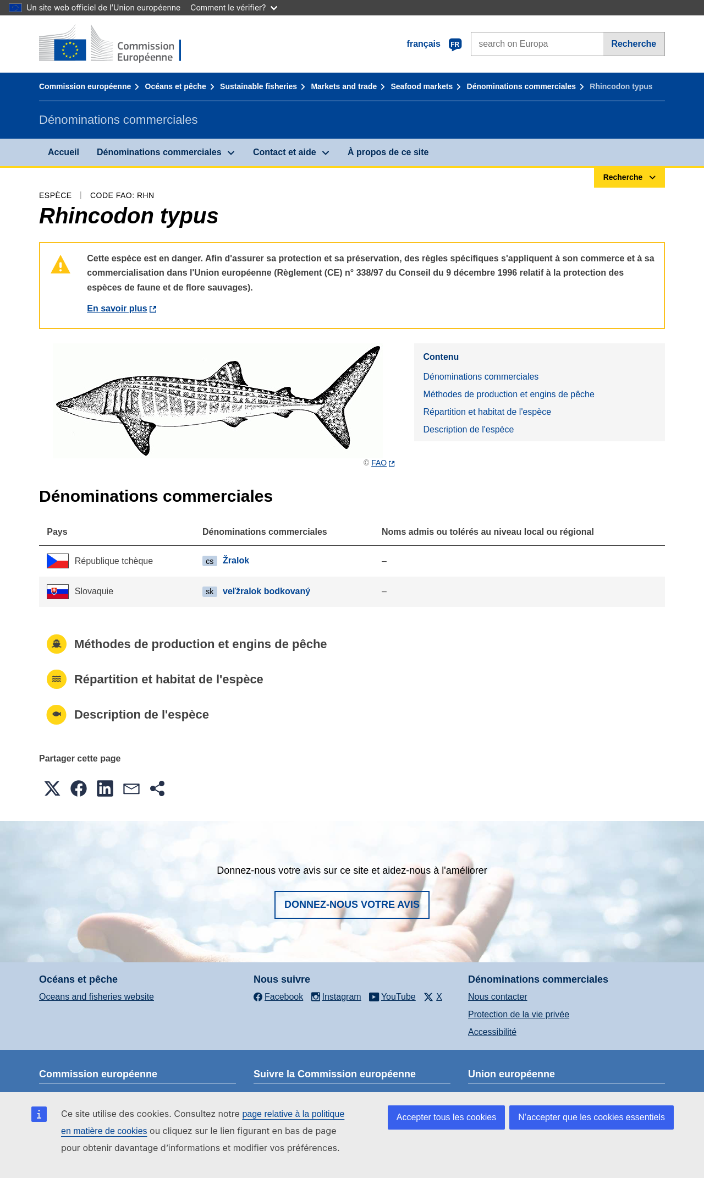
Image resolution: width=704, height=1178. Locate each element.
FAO (379, 462)
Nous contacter (497, 996)
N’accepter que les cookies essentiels (591, 1117)
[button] (52, 788)
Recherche (633, 43)
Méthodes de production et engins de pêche (508, 394)
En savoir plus (117, 308)
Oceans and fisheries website (96, 996)
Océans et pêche (175, 86)
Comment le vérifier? (233, 7)
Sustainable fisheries (258, 86)
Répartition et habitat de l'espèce (487, 412)
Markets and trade (344, 86)
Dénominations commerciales (521, 86)
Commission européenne (85, 86)
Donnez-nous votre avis (352, 904)
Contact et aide (284, 152)
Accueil (63, 152)
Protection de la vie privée (518, 1014)
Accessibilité (492, 1032)
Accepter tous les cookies (446, 1117)
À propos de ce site (388, 152)
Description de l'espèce (468, 429)
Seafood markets (422, 86)
